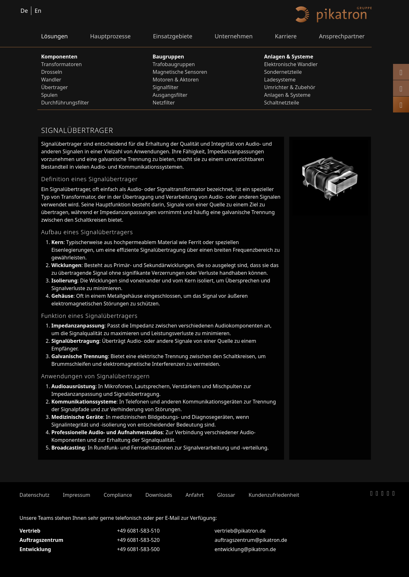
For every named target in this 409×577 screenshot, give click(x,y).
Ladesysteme (280, 79)
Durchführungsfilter (65, 102)
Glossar (226, 494)
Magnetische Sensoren (180, 71)
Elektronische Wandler (291, 64)
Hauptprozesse (110, 36)
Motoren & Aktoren (176, 79)
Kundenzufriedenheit (274, 494)
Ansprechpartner (342, 36)
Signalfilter (166, 87)
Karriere (286, 36)
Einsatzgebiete (172, 36)
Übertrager (54, 87)
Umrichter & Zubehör (289, 87)
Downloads (158, 494)
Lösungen (54, 36)
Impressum (76, 494)
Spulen (49, 94)
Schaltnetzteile (281, 102)
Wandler (51, 79)
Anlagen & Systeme (287, 94)
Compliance (118, 494)
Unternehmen (234, 36)
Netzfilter (164, 102)
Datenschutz (34, 494)
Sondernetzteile (283, 71)
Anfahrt (195, 494)
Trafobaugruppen (174, 64)
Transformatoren (61, 64)
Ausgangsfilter (170, 94)
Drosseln (51, 71)
